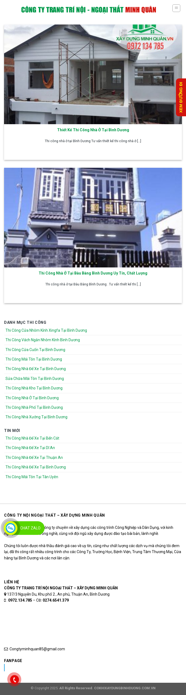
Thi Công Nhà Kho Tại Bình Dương (34, 388)
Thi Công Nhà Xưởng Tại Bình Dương (36, 417)
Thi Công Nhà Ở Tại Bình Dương (32, 398)
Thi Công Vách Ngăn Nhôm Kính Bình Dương (42, 340)
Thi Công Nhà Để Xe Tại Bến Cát (32, 438)
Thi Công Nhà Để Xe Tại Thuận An (34, 457)
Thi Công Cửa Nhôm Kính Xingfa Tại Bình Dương (46, 330)
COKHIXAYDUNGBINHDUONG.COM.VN (125, 688)
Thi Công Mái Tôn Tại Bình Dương (33, 359)
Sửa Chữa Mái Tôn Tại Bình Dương (34, 378)
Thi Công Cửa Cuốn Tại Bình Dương (35, 350)
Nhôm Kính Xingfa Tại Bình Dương (47, 667)
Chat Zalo (30, 528)
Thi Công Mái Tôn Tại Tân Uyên (31, 477)
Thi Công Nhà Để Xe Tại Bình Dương (35, 369)
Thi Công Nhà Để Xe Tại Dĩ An (30, 448)
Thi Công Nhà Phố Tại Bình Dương (34, 407)
